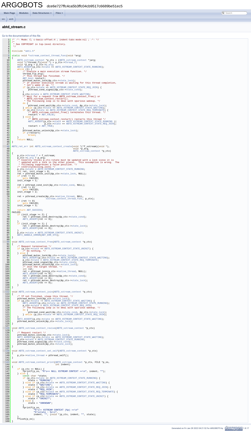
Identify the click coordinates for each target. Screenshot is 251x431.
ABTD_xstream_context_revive (37, 328)
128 (6, 328)
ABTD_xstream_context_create (53, 146)
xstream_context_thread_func (47, 55)
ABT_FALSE (48, 114)
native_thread (65, 196)
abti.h (29, 51)
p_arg (49, 64)
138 (6, 350)
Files (59, 13)
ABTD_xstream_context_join (36, 291)
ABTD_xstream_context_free (36, 241)
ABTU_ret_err (20, 146)
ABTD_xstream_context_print (36, 362)
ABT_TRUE (47, 126)
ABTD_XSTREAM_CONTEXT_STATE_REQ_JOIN (73, 87)
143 (6, 362)
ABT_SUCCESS (34, 210)
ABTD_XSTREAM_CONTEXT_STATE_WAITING (66, 94)
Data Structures (42, 13)
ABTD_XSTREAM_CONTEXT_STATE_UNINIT (60, 232)
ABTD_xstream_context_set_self (38, 350)
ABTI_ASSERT (24, 66)
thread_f (70, 62)
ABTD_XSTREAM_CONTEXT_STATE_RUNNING (78, 66)
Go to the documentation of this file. (21, 35)
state (46, 66)
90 (6, 241)
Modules (23, 13)
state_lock (66, 80)
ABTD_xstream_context (30, 60)
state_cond (73, 89)
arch (11, 19)
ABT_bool (28, 78)
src (3, 19)
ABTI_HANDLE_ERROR (28, 235)
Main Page (9, 13)
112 (6, 291)
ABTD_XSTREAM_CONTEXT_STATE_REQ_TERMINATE (77, 110)
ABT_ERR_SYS (49, 235)
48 (6, 146)
